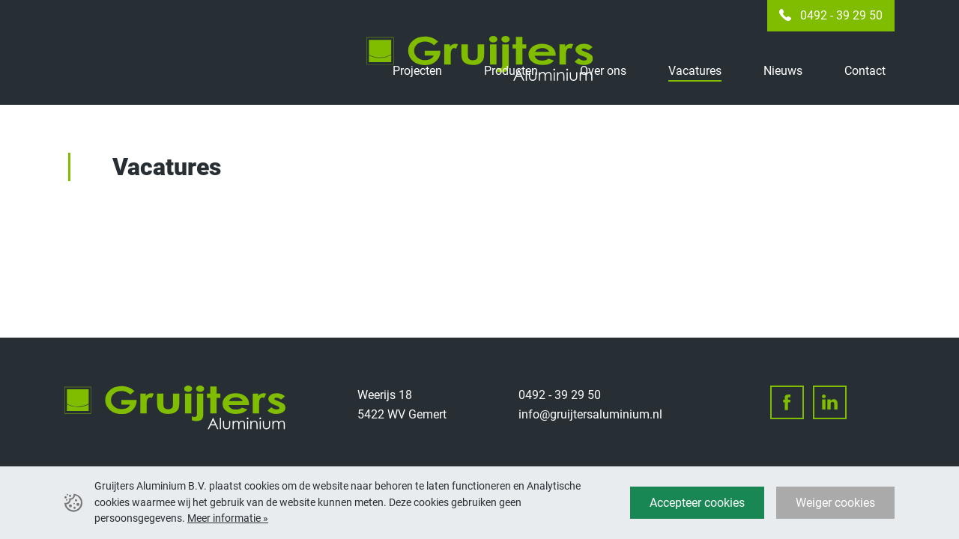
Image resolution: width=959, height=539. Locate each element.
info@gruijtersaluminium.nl (590, 414)
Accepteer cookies (697, 503)
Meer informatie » (227, 518)
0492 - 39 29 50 (841, 15)
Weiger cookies (835, 503)
